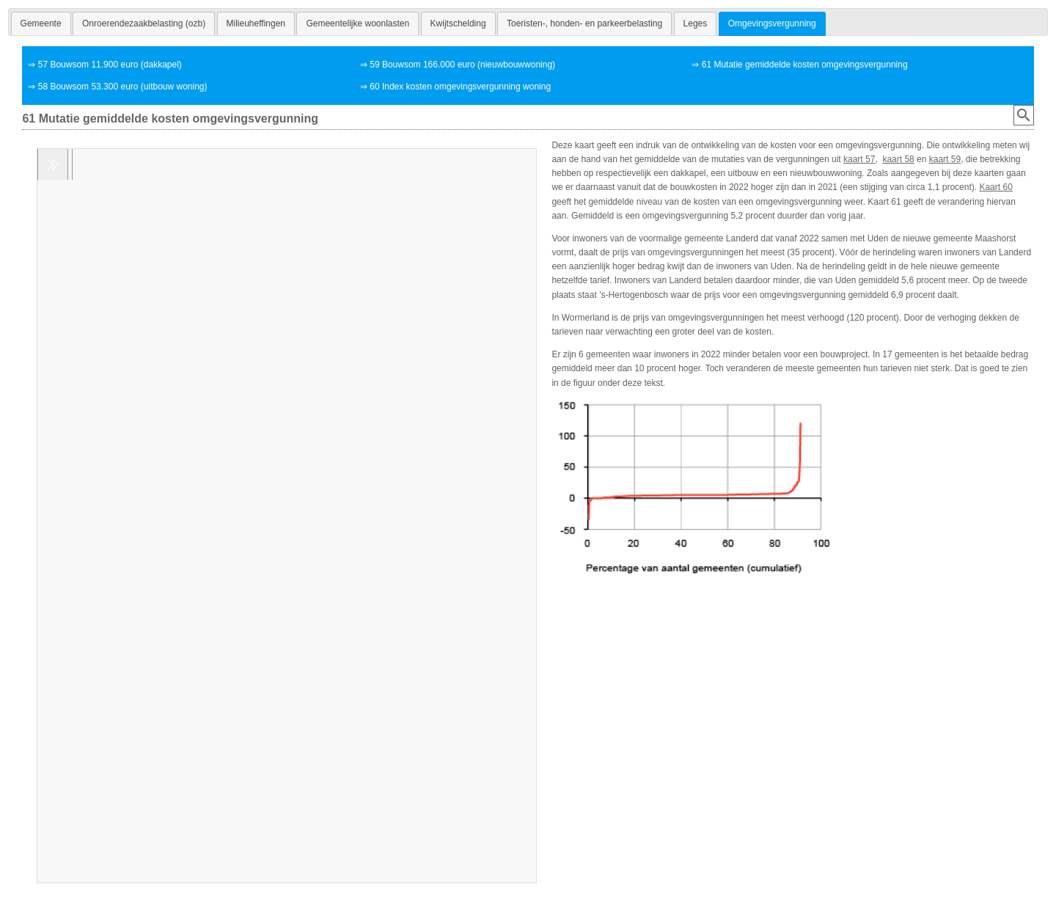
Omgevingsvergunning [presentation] (772, 23)
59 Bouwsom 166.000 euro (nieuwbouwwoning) (462, 64)
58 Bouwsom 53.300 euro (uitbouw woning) (123, 86)
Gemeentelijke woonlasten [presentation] (357, 23)
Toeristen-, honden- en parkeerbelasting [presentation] (584, 23)
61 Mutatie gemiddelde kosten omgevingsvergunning (805, 64)
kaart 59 (945, 159)
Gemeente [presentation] (41, 23)
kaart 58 (898, 159)
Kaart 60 (995, 187)
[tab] (41, 23)
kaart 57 (859, 159)
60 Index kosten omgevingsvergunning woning (460, 86)
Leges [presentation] (695, 23)
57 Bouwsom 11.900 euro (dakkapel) (110, 64)
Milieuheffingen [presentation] (256, 23)
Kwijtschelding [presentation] (458, 23)
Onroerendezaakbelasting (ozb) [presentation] (143, 23)
